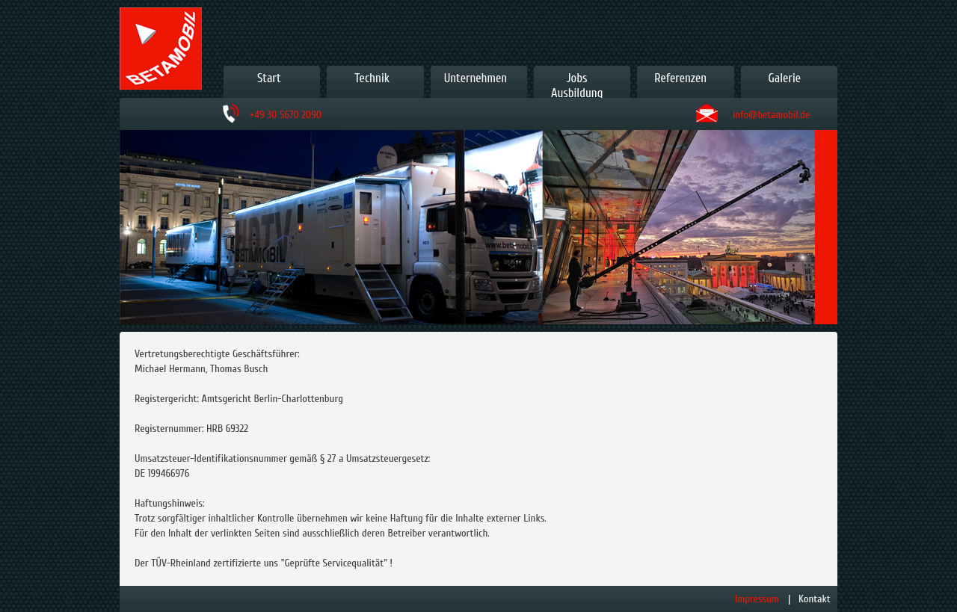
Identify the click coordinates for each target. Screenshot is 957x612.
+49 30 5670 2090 (285, 114)
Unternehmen (475, 78)
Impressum (757, 599)
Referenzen (680, 78)
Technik (372, 78)
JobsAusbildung (577, 85)
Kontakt (814, 599)
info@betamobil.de (771, 114)
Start (269, 78)
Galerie (785, 78)
